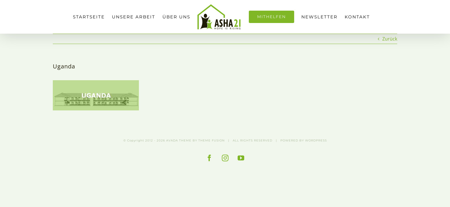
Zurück (389, 39)
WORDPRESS (316, 140)
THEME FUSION (211, 140)
